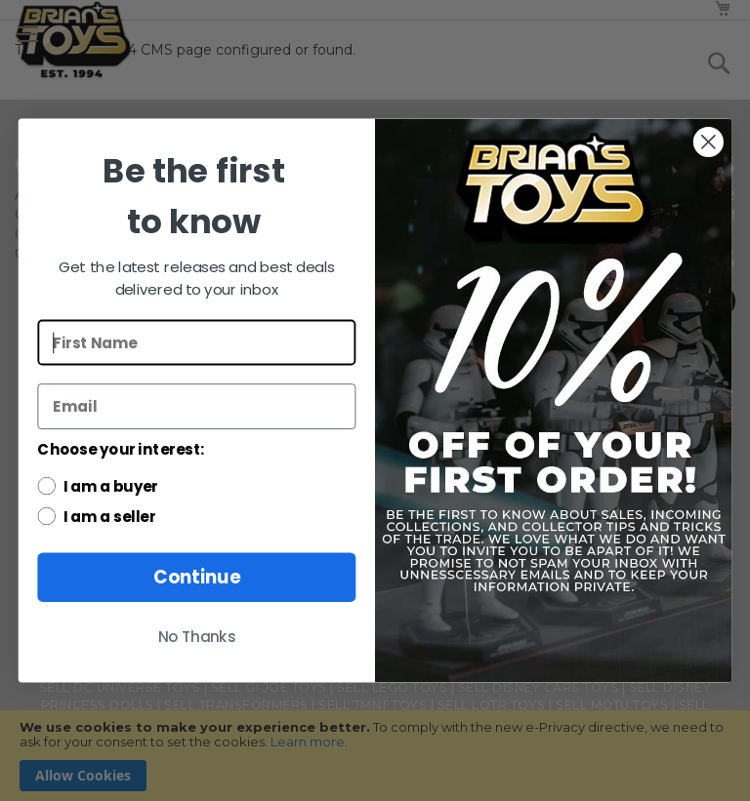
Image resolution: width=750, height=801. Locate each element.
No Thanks (197, 637)
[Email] (196, 406)
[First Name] (196, 343)
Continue (196, 577)
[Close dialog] (708, 142)
